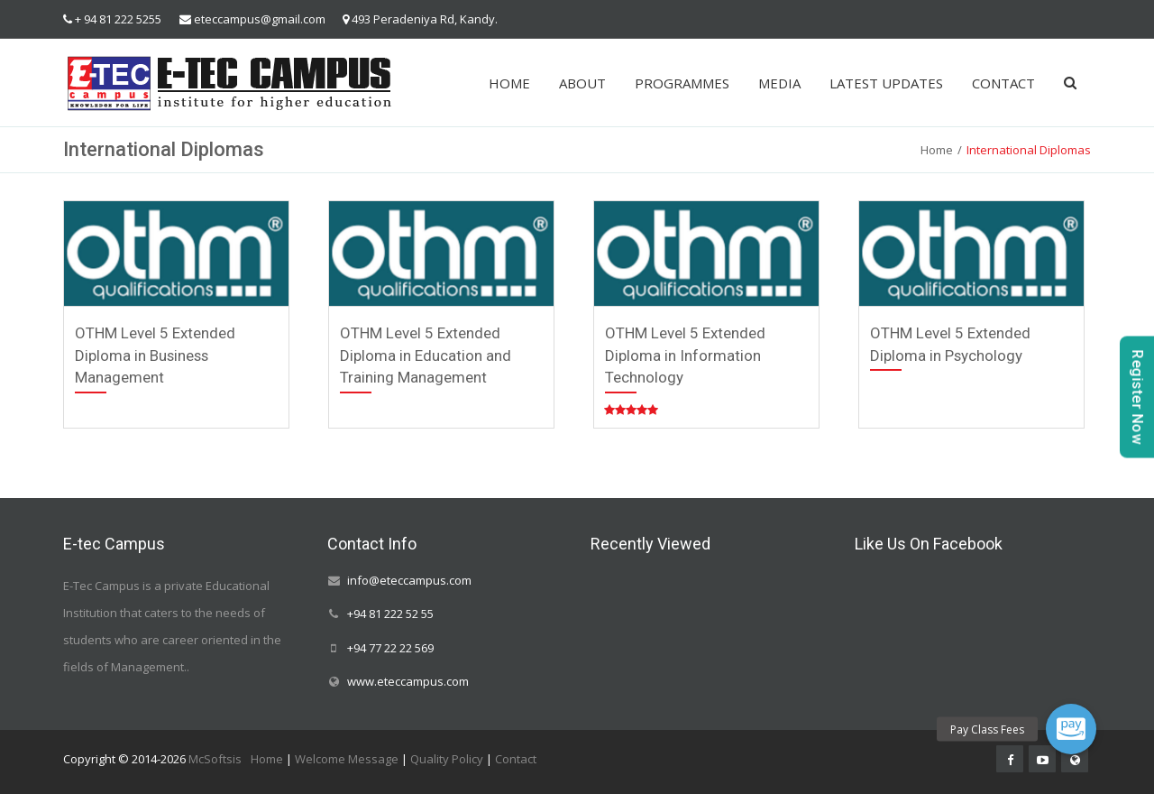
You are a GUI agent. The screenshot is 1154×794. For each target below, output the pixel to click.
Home (936, 150)
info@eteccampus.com (409, 580)
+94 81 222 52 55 (390, 614)
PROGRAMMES (682, 83)
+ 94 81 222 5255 (118, 19)
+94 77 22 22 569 (390, 648)
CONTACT (1003, 83)
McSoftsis (215, 759)
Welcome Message (346, 759)
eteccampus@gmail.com (259, 19)
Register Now (1137, 397)
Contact (515, 759)
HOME (509, 83)
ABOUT (582, 83)
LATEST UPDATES (886, 83)
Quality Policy (446, 759)
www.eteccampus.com (408, 681)
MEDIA (779, 83)
